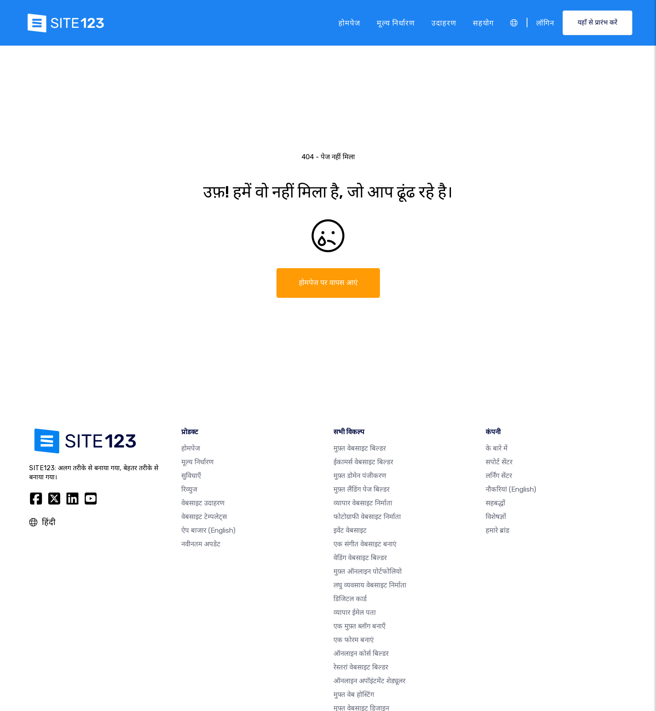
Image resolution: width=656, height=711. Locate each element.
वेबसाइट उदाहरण (203, 503)
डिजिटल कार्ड (350, 599)
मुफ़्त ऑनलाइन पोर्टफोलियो (367, 571)
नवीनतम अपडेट (200, 544)
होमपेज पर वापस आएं (328, 282)
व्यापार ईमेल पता (354, 612)
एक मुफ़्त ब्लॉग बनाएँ (359, 626)
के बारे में (496, 448)
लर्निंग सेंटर (499, 476)
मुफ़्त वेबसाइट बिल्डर (359, 448)
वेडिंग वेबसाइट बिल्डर (360, 558)
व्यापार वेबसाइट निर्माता (362, 503)
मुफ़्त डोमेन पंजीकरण (359, 476)
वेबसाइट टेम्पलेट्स (204, 517)
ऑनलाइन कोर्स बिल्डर (361, 653)
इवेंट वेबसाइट (350, 530)
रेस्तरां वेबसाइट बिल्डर (360, 667)
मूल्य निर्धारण (396, 22)
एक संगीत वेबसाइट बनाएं (364, 544)
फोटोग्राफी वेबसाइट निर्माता (367, 517)
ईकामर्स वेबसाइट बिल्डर (363, 462)
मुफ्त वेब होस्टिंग (353, 694)
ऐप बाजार (208, 530)
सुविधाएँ (191, 476)
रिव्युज (189, 489)
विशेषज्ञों (496, 517)
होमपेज (349, 22)
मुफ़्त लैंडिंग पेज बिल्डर (361, 489)
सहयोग (483, 22)
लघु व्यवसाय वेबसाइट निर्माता (369, 585)
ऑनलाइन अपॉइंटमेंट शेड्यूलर (369, 681)
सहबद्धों (495, 503)
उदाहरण (443, 22)
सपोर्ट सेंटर (499, 462)
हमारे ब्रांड (497, 530)
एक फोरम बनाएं (353, 640)
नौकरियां (511, 489)
